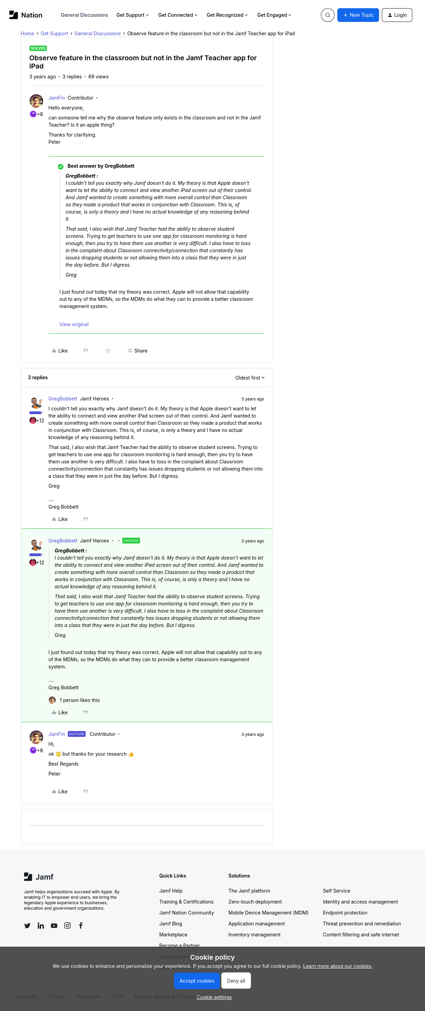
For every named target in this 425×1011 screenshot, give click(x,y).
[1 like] (74, 700)
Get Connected (178, 15)
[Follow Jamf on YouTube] (54, 925)
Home (27, 33)
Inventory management (254, 934)
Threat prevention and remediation (362, 923)
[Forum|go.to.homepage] (25, 15)
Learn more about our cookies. (338, 966)
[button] (358, 15)
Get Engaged (274, 15)
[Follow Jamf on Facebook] (80, 925)
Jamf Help (171, 891)
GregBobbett (63, 398)
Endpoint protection (345, 913)
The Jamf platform (249, 891)
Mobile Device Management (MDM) (268, 913)
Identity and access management (360, 902)
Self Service (336, 891)
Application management (256, 923)
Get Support (133, 15)
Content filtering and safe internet (361, 934)
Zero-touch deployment (255, 902)
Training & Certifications (186, 902)
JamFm (57, 98)
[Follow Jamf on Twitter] (27, 926)
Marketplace (173, 934)
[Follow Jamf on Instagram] (67, 925)
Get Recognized (228, 15)
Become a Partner (179, 945)
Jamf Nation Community (186, 913)
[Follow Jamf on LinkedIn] (40, 925)
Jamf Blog (170, 923)
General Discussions (84, 15)
